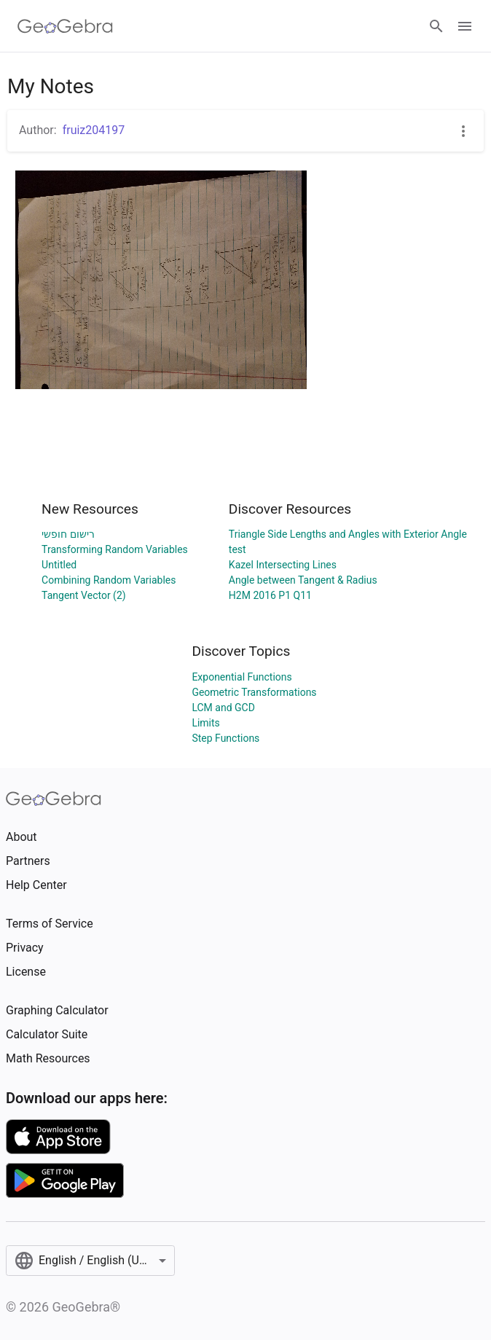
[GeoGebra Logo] (65, 26)
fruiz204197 (94, 130)
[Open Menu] (465, 26)
